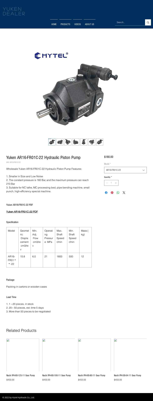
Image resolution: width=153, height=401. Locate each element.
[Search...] (127, 22)
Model (107, 164)
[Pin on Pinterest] (112, 192)
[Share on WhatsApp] (118, 192)
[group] (76, 362)
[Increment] (116, 183)
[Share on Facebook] (106, 192)
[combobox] (125, 170)
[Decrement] (107, 183)
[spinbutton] (111, 183)
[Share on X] (124, 192)
